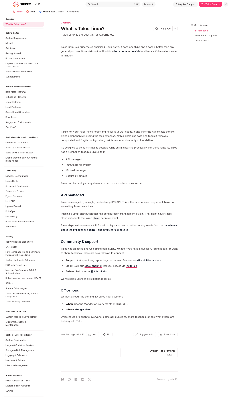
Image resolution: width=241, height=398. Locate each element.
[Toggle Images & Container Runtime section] (23, 345)
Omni (31, 12)
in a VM (136, 51)
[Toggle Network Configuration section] (23, 176)
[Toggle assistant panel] (149, 4)
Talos (18, 12)
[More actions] (175, 28)
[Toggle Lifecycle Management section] (23, 365)
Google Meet (83, 309)
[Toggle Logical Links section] (23, 181)
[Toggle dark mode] (225, 4)
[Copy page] (162, 28)
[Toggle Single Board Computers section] (23, 112)
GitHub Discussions (149, 260)
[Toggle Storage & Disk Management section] (23, 350)
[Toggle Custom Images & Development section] (23, 316)
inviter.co (131, 265)
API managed (201, 30)
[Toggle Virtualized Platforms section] (23, 97)
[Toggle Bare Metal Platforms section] (23, 91)
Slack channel (93, 265)
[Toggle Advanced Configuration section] (23, 186)
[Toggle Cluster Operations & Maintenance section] (23, 323)
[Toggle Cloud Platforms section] (23, 102)
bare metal (120, 51)
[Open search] (112, 4)
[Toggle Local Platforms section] (23, 107)
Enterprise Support (186, 4)
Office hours (202, 40)
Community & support (205, 35)
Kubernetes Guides (51, 12)
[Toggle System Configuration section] (23, 340)
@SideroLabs (99, 271)
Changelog (73, 12)
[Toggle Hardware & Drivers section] (23, 360)
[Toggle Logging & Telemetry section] (23, 355)
